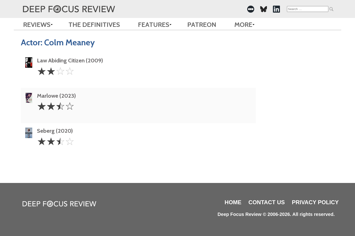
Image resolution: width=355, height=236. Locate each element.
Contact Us (266, 202)
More (243, 25)
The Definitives (94, 25)
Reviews (37, 25)
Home (233, 202)
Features (153, 25)
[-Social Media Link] (250, 9)
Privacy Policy (315, 202)
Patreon (201, 25)
